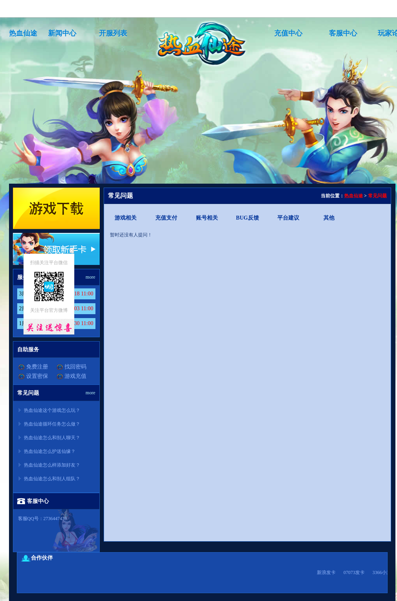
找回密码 (75, 367)
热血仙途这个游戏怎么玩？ (52, 410)
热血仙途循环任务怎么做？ (52, 424)
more (90, 277)
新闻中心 (62, 33)
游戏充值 (75, 376)
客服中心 (343, 33)
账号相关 (207, 218)
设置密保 (37, 376)
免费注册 (37, 367)
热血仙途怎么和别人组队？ (52, 478)
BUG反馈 (247, 218)
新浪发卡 (332, 572)
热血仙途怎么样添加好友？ (52, 465)
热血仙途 (23, 33)
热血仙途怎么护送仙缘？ (49, 451)
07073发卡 (360, 572)
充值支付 (166, 218)
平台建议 (288, 218)
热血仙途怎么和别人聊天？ (52, 437)
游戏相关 (126, 218)
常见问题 (377, 196)
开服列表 (113, 33)
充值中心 (288, 33)
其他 (328, 218)
